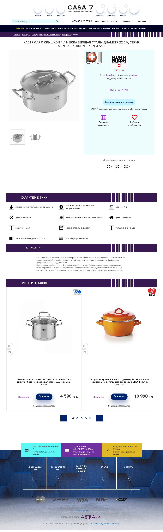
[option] (17, 137)
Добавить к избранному (134, 122)
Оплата (114, 21)
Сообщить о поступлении (119, 102)
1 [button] (73, 418)
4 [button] (86, 418)
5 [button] (90, 418)
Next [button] (99, 418)
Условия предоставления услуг (105, 524)
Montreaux (133, 75)
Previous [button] (63, 418)
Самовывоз (128, 21)
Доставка (142, 21)
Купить (46, 396)
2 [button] (77, 418)
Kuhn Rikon (111, 75)
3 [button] (81, 418)
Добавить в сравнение (103, 122)
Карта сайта (82, 511)
